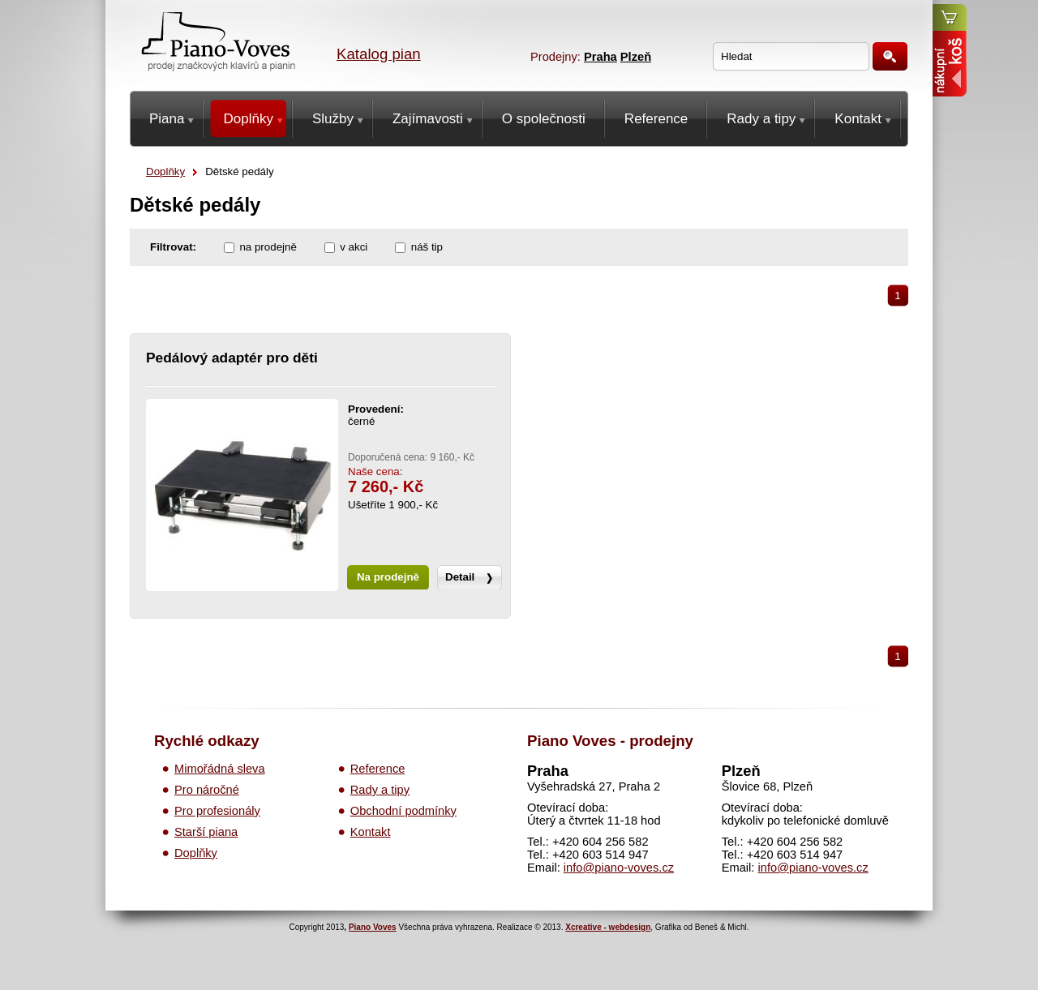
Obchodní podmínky (403, 810)
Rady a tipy (380, 789)
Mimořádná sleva (219, 768)
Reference (377, 768)
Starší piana (206, 831)
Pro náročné (206, 789)
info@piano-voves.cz (619, 867)
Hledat (890, 56)
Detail (459, 577)
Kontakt (370, 831)
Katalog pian (379, 53)
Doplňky (165, 171)
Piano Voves (373, 927)
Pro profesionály (217, 810)
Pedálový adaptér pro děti (232, 357)
